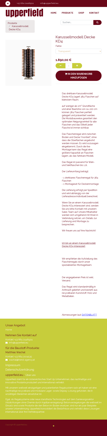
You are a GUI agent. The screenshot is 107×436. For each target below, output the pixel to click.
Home (8, 329)
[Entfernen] (61, 65)
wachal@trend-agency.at (22, 359)
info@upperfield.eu (49, 3)
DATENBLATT (89, 314)
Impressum (12, 365)
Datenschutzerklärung (19, 369)
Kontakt (9, 339)
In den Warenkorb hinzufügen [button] (78, 75)
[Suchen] (97, 22)
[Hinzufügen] (78, 65)
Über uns (30, 375)
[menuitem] (53, 13)
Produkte (12, 23)
